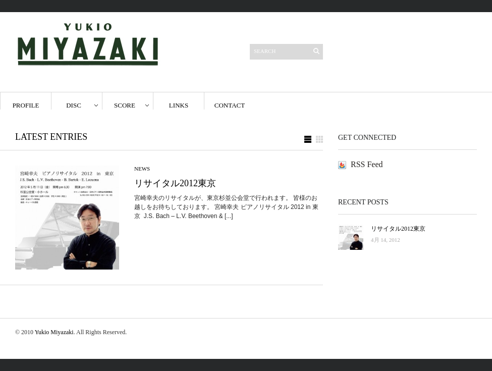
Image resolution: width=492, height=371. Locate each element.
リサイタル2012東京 (175, 183)
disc (73, 105)
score (124, 105)
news (142, 169)
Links (178, 105)
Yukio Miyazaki (54, 332)
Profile (26, 105)
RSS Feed (367, 164)
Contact (229, 105)
